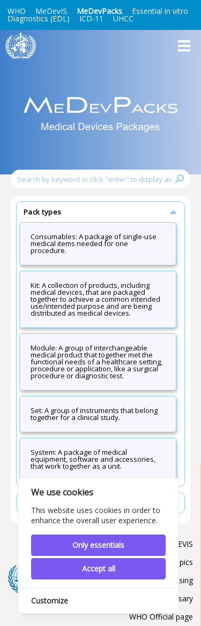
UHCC (123, 18)
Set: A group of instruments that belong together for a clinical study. (94, 414)
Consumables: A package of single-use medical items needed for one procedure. (94, 243)
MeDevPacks (99, 11)
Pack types (101, 211)
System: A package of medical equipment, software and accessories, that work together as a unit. (93, 459)
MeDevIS (51, 11)
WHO (17, 11)
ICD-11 (91, 18)
